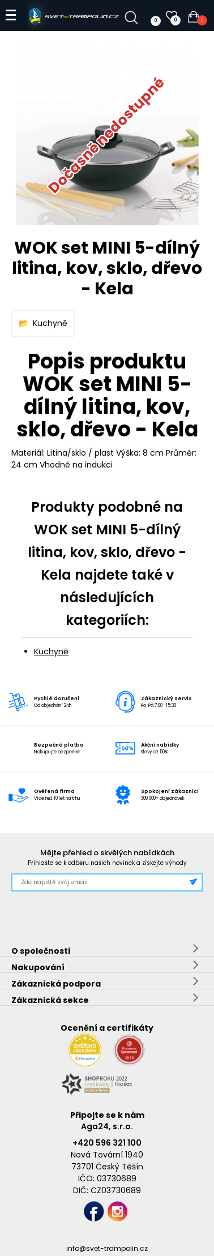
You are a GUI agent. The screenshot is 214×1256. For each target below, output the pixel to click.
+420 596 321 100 (107, 1142)
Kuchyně (50, 323)
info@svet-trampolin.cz (107, 1248)
